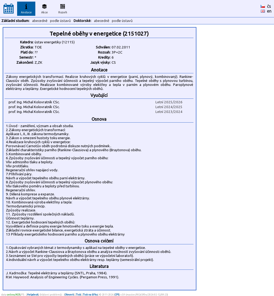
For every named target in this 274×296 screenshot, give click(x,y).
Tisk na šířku (90, 294)
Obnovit (69, 294)
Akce (44, 8)
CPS (117, 294)
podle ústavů (60, 21)
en (269, 11)
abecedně (39, 21)
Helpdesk (32, 294)
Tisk (78, 294)
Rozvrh (62, 8)
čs (269, 6)
